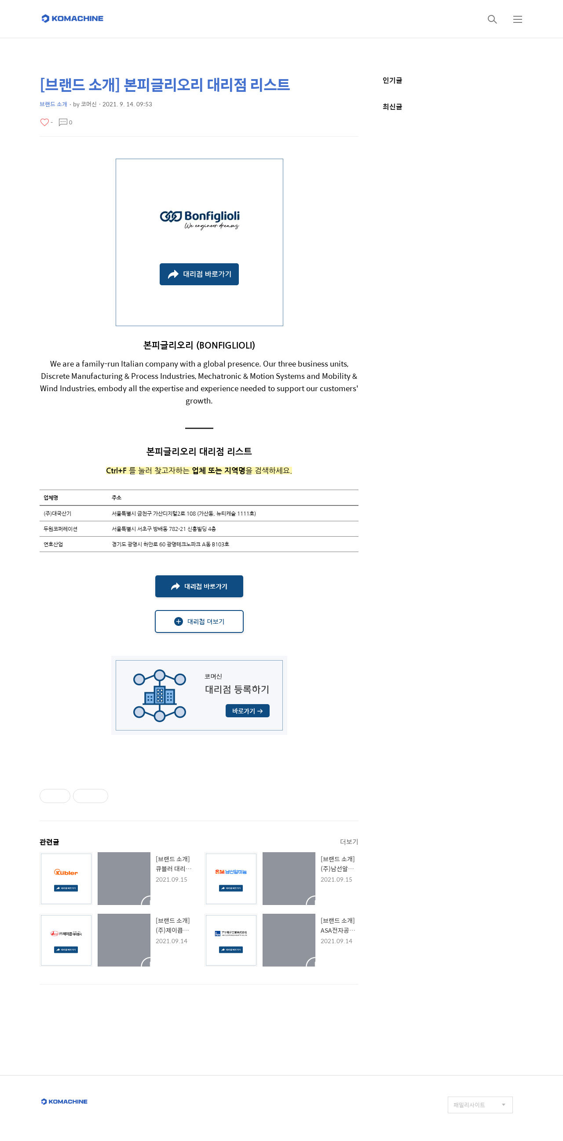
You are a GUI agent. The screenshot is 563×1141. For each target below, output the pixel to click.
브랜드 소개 (53, 104)
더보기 (349, 841)
